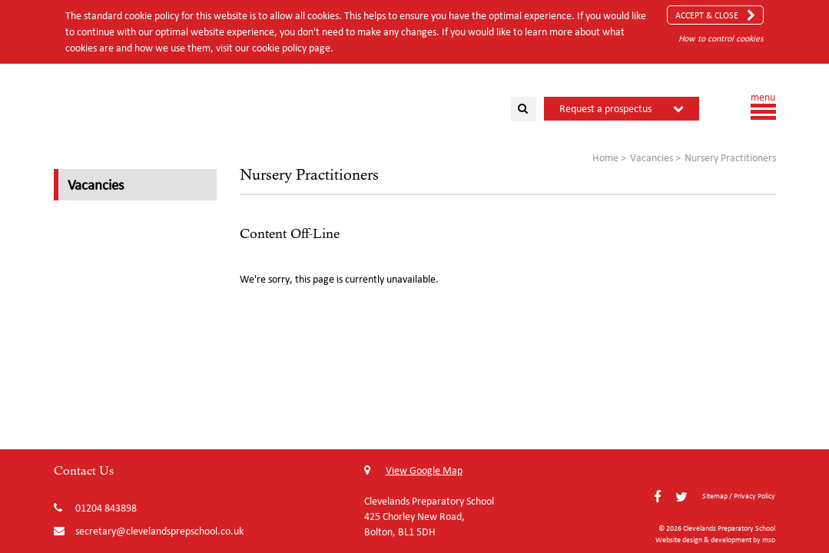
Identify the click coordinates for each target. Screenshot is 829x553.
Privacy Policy (754, 496)
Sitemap (715, 496)
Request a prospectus (605, 108)
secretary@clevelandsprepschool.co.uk (159, 531)
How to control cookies (721, 38)
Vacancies (96, 184)
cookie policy (279, 48)
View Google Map (413, 470)
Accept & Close (715, 15)
